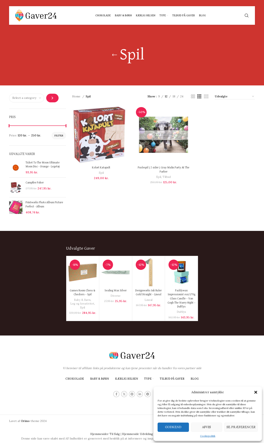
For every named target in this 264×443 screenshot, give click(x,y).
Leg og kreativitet (82, 303)
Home (76, 96)
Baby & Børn (82, 300)
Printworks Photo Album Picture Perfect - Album (44, 204)
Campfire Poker (35, 182)
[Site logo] (36, 15)
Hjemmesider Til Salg (105, 434)
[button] (256, 392)
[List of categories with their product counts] (26, 98)
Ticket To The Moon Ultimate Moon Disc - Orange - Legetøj (43, 164)
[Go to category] (52, 98)
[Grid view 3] (199, 96)
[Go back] (114, 55)
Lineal (148, 300)
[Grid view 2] (193, 96)
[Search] (247, 15)
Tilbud (167, 177)
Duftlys (181, 312)
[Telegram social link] (148, 394)
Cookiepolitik (207, 435)
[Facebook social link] (116, 394)
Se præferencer (241, 427)
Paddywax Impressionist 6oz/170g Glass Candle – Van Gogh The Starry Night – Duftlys (181, 298)
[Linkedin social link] (140, 394)
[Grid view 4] (206, 96)
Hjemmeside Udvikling (137, 434)
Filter (58, 135)
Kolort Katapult (101, 167)
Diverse (115, 296)
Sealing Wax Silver (116, 290)
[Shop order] (234, 96)
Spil (101, 173)
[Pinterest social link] (132, 394)
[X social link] (124, 394)
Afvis (206, 427)
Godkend (173, 427)
